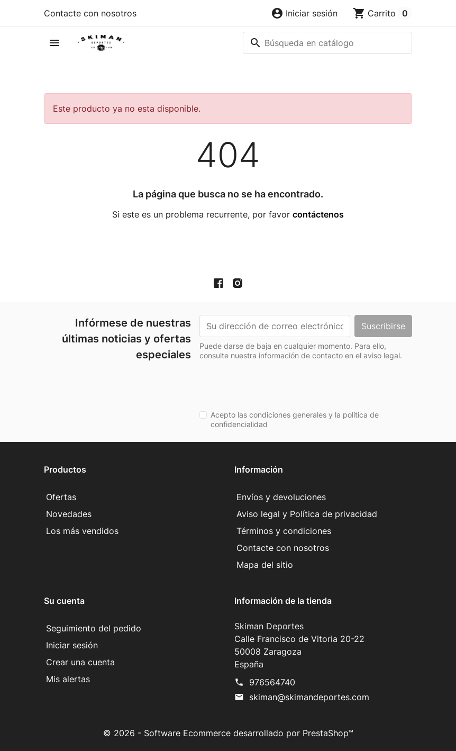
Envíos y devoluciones (281, 497)
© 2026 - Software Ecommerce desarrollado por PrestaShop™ (228, 733)
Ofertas (61, 497)
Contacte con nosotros (90, 13)
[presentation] (279, 381)
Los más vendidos (82, 531)
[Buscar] (327, 43)
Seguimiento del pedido (93, 628)
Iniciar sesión (72, 645)
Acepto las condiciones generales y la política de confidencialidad (295, 419)
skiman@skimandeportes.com (309, 697)
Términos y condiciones (283, 531)
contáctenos (318, 214)
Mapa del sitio (264, 564)
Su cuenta (64, 600)
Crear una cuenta (80, 662)
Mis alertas (68, 679)
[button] (304, 13)
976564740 (272, 682)
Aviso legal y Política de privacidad (306, 514)
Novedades (69, 514)
